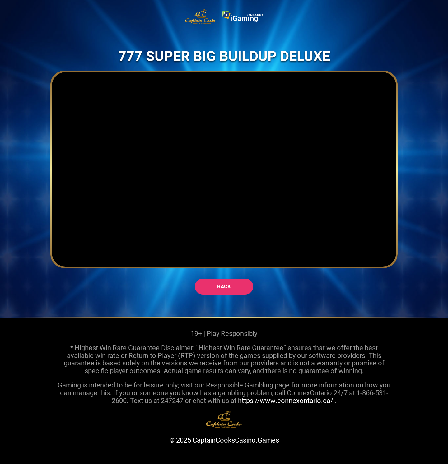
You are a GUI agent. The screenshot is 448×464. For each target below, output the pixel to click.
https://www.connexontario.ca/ (286, 400)
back (224, 286)
